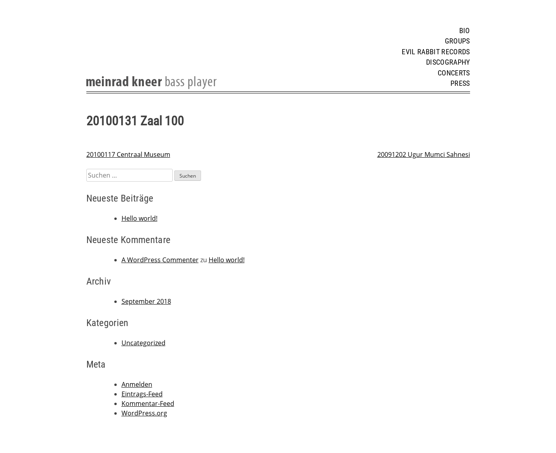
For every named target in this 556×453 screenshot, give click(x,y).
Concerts (454, 73)
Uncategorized (143, 342)
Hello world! (139, 218)
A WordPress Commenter (160, 259)
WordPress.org (144, 413)
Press (460, 83)
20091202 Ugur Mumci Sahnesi (423, 154)
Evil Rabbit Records (436, 52)
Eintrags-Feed (142, 394)
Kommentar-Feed (148, 403)
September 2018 (146, 301)
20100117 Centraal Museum (128, 154)
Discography (448, 62)
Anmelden (137, 384)
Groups (457, 41)
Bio (464, 31)
